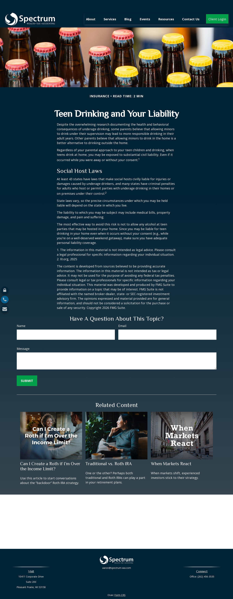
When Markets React (171, 453)
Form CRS (119, 584)
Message (23, 338)
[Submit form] (27, 370)
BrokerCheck (152, 591)
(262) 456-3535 (205, 566)
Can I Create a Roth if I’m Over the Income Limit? (50, 456)
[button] (90, 8)
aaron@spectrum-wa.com (116, 559)
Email (122, 315)
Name (21, 315)
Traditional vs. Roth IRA (109, 453)
